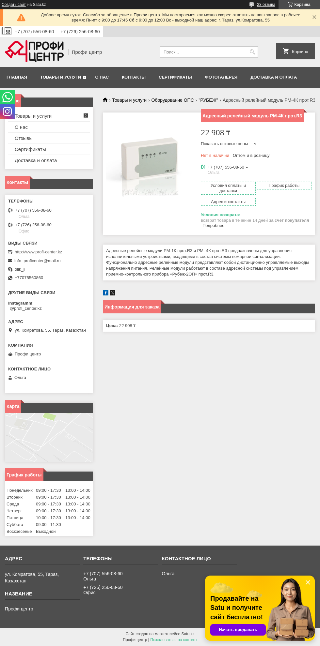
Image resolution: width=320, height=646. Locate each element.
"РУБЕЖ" (208, 100)
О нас (102, 77)
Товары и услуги (60, 77)
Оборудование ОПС (173, 100)
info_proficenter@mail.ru (37, 260)
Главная (17, 77)
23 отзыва (266, 4)
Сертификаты (175, 77)
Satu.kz (187, 634)
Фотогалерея (221, 77)
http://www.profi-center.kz (38, 251)
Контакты (134, 77)
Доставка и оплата (273, 77)
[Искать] (252, 52)
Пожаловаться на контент (173, 640)
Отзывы (24, 138)
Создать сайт (14, 4)
